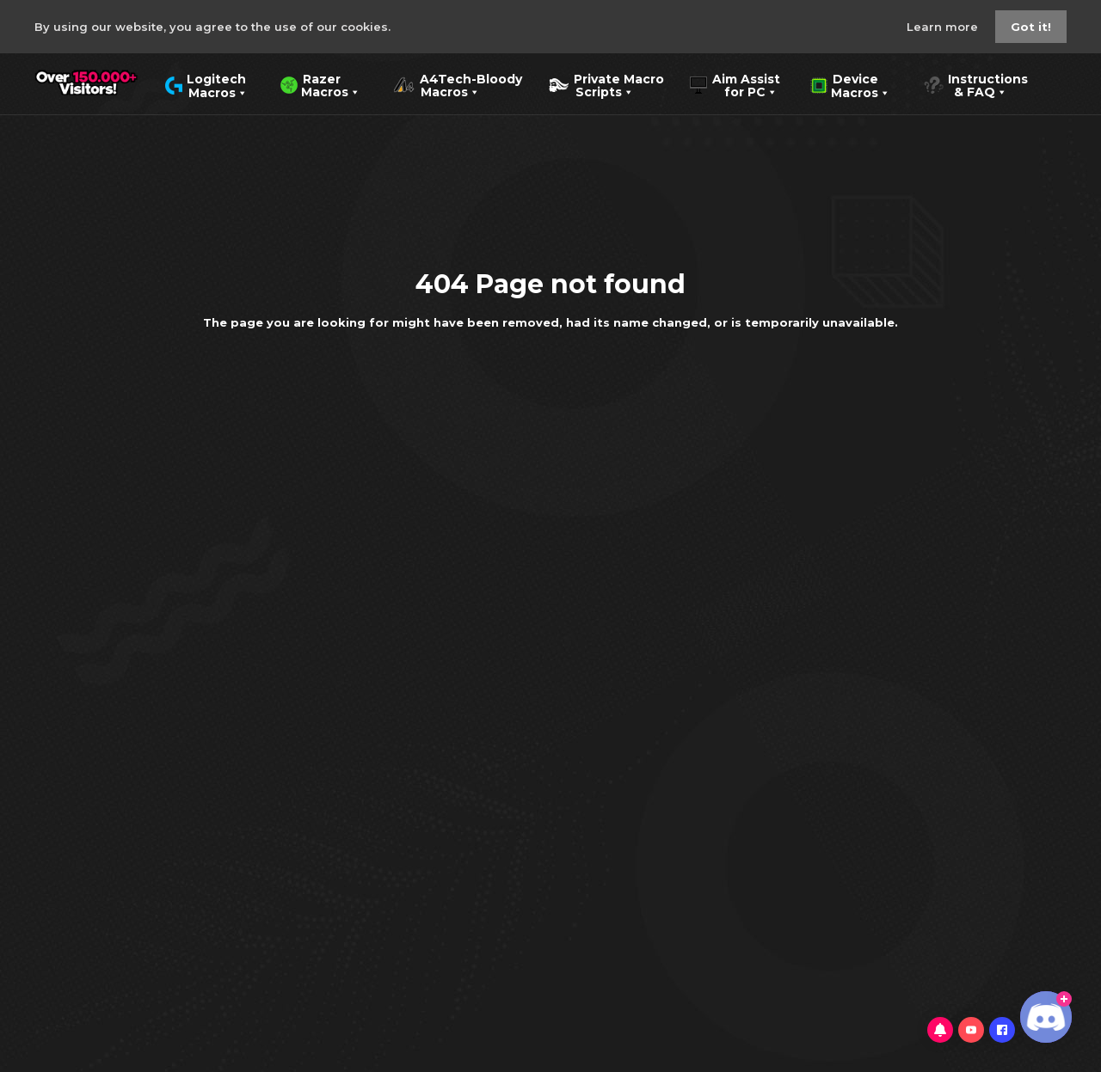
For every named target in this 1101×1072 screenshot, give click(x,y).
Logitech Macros (206, 84)
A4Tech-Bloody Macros (457, 84)
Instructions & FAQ (975, 84)
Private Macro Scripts (606, 84)
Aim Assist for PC (735, 84)
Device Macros (850, 84)
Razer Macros (320, 84)
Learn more (944, 27)
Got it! (1031, 27)
